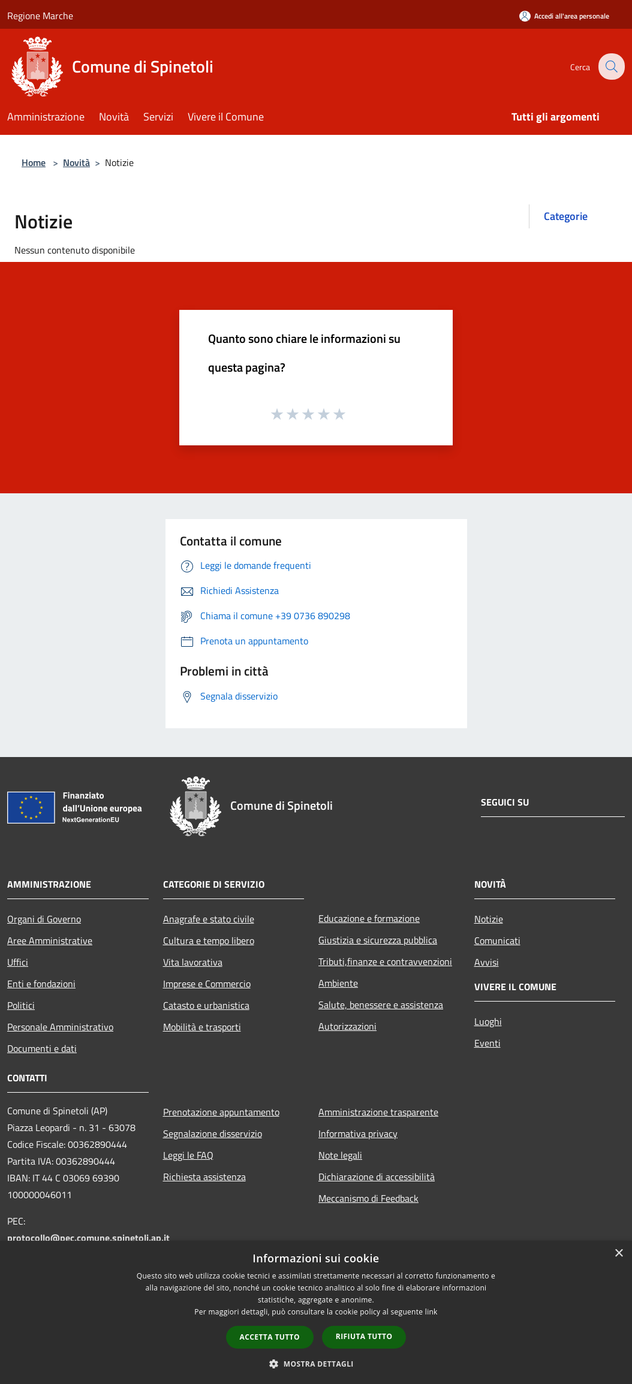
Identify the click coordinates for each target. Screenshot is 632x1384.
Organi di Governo (44, 919)
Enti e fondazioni (41, 983)
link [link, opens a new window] (431, 1312)
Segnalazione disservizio (212, 1133)
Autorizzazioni (347, 1026)
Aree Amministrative (49, 940)
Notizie (488, 919)
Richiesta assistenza (204, 1176)
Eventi (487, 1043)
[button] (316, 1364)
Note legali (340, 1155)
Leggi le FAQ (188, 1155)
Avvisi (486, 962)
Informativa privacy (358, 1133)
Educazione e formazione (369, 918)
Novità (76, 162)
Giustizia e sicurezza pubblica (377, 940)
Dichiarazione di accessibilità (376, 1176)
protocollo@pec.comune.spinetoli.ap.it (88, 1238)
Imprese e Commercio (207, 983)
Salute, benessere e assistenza (380, 1004)
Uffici (17, 962)
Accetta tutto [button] (270, 1337)
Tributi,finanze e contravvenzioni (385, 961)
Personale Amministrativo (60, 1027)
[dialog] (316, 1312)
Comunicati (497, 940)
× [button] (618, 1253)
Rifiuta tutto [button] (364, 1336)
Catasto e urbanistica (206, 1005)
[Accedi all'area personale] (564, 16)
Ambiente (338, 983)
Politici (21, 1005)
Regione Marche (40, 15)
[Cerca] (610, 66)
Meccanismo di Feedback (368, 1198)
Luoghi (488, 1021)
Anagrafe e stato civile (208, 919)
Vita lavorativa (192, 962)
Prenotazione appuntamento (221, 1112)
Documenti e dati (42, 1048)
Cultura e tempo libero (208, 940)
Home (34, 162)
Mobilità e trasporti (202, 1027)
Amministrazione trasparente (378, 1112)
